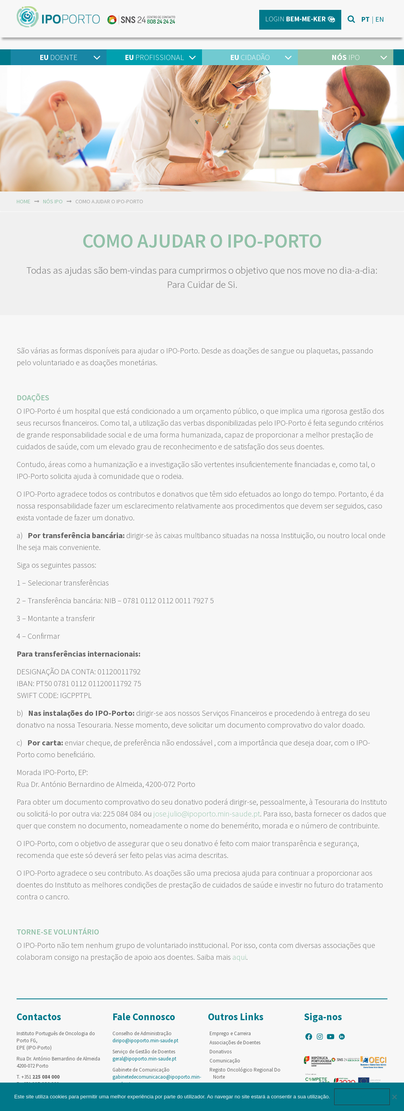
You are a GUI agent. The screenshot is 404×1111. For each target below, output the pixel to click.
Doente (58, 57)
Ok (362, 1097)
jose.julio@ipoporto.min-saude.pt (206, 813)
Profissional (154, 57)
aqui (239, 957)
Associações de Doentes (234, 1042)
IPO (345, 57)
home (23, 201)
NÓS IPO (53, 201)
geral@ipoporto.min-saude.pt (144, 1058)
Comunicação (224, 1060)
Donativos (220, 1051)
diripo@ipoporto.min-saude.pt (145, 1040)
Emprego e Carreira (230, 1033)
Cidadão (250, 57)
